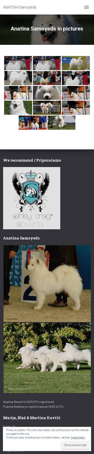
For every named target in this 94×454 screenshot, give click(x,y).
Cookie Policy (78, 437)
